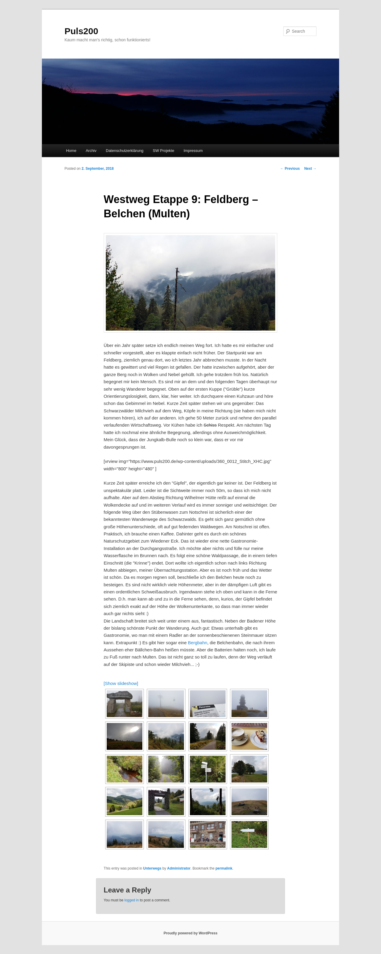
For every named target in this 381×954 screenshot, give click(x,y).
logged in (131, 900)
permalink (223, 868)
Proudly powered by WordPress (190, 933)
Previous (290, 168)
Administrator (178, 868)
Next (310, 168)
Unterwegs (152, 868)
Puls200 (81, 31)
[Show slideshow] (121, 683)
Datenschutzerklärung (124, 150)
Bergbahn (197, 642)
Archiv (91, 150)
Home (71, 150)
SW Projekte (163, 150)
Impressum (193, 150)
